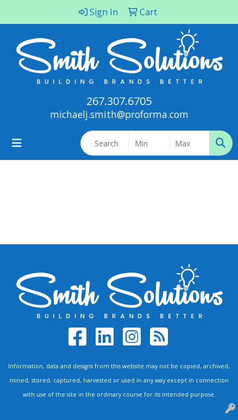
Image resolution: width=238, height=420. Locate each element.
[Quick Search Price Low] (149, 143)
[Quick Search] (104, 143)
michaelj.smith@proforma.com (119, 114)
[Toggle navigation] (16, 143)
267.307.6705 (119, 101)
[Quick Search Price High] (189, 143)
